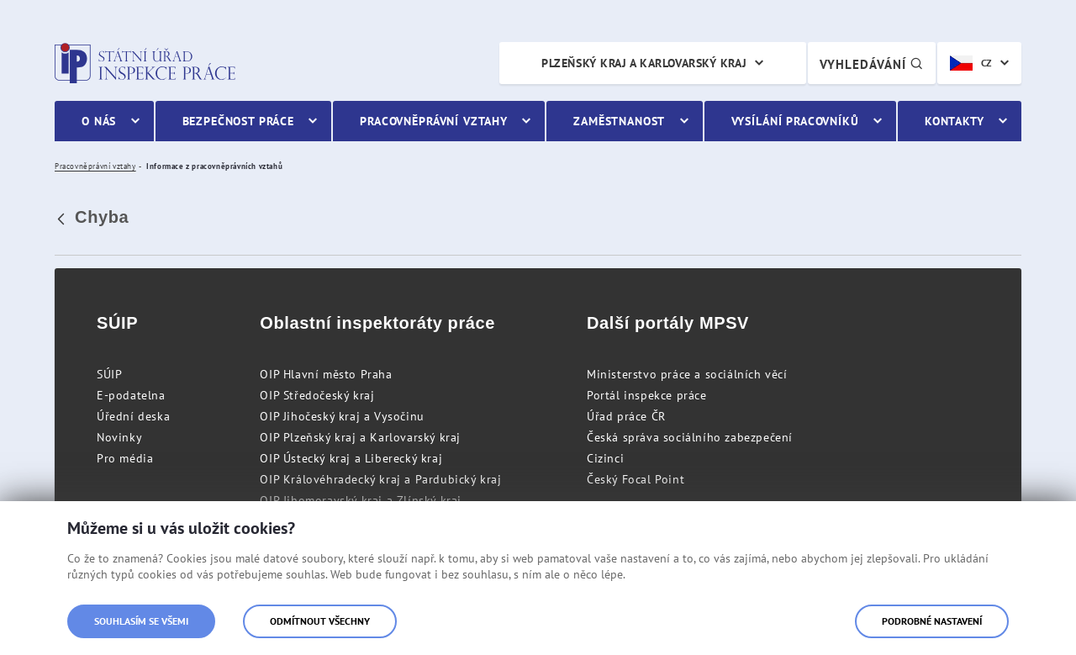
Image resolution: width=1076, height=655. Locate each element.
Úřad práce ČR (626, 416)
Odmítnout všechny (320, 621)
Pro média (125, 458)
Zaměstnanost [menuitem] (619, 121)
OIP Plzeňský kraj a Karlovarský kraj (360, 437)
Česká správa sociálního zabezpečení (690, 437)
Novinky (119, 437)
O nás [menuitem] (99, 121)
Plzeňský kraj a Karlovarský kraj (643, 63)
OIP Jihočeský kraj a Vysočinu (342, 416)
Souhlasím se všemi (141, 621)
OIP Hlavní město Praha (326, 374)
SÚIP (109, 374)
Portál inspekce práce (647, 395)
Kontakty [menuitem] (954, 121)
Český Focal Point (635, 479)
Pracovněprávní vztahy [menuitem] (434, 121)
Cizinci (605, 458)
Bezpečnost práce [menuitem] (238, 121)
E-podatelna (131, 395)
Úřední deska (133, 416)
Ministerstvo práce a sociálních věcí (687, 374)
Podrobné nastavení (932, 621)
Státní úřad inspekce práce (145, 63)
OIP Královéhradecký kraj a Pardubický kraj (380, 479)
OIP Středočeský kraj (317, 395)
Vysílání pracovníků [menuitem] (795, 121)
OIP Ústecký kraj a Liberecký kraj (351, 458)
